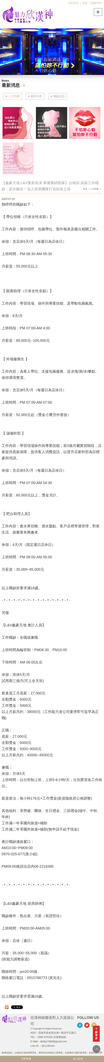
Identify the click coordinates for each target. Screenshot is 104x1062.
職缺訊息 (59, 96)
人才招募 (14, 96)
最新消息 (36, 96)
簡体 (84, 2)
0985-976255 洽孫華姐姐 (52, 1037)
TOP (96, 1049)
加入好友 (78, 1058)
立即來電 (26, 1058)
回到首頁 (73, 2)
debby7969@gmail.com (53, 1041)
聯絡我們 (96, 2)
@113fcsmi (48, 1045)
